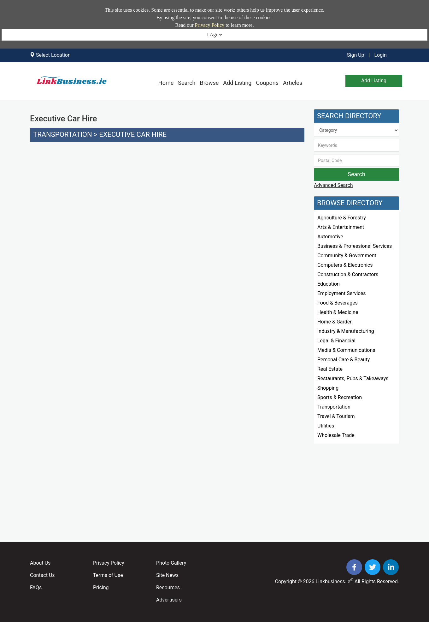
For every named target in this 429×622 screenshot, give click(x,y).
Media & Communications (346, 350)
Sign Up (355, 55)
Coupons (267, 82)
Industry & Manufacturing (345, 331)
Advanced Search (333, 185)
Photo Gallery (171, 563)
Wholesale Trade (336, 435)
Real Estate (330, 369)
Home (165, 82)
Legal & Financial (336, 341)
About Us (40, 563)
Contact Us (42, 575)
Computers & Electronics (345, 265)
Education (328, 284)
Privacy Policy (210, 25)
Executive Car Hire (133, 134)
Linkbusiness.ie (333, 581)
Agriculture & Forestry (341, 218)
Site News (167, 575)
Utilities (325, 426)
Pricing (101, 587)
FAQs (36, 587)
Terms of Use (108, 575)
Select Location (53, 55)
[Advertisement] (167, 199)
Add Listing (237, 82)
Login (380, 55)
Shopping (327, 388)
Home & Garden (335, 322)
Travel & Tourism (336, 416)
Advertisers (169, 600)
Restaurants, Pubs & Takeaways (352, 378)
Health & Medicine (337, 312)
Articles (292, 82)
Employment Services (341, 293)
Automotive (330, 237)
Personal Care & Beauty (343, 360)
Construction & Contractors (347, 274)
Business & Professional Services (354, 246)
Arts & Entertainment (340, 227)
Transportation (62, 134)
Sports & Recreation (339, 397)
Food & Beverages (337, 303)
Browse (209, 82)
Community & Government (346, 256)
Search (186, 82)
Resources (168, 587)
